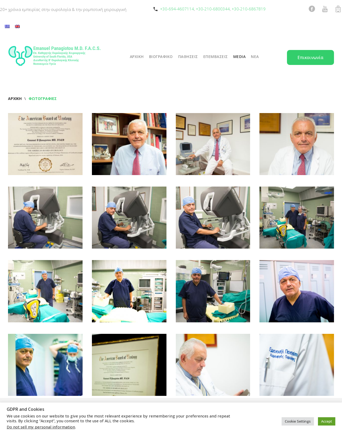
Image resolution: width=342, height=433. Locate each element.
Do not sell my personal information (41, 427)
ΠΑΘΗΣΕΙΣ (188, 56)
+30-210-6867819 (249, 8)
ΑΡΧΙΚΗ (137, 56)
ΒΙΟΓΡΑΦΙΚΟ (161, 56)
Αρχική (15, 98)
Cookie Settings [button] (298, 421)
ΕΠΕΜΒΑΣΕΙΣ (215, 56)
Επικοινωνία (310, 57)
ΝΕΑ (255, 56)
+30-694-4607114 (177, 8)
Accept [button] (326, 421)
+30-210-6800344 (213, 8)
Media (239, 56)
